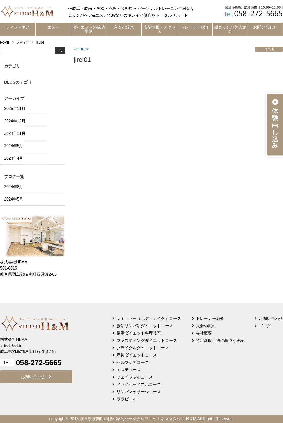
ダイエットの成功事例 (89, 29)
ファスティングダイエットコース (146, 340)
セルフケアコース (132, 362)
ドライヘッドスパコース (138, 384)
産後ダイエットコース (136, 355)
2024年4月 (13, 158)
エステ (53, 27)
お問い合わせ (265, 27)
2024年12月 (15, 121)
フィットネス (18, 27)
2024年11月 (15, 133)
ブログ (265, 326)
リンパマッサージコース (138, 392)
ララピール (126, 399)
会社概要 (204, 333)
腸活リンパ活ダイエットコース (144, 326)
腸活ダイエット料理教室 (138, 333)
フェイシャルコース (134, 377)
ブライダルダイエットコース (142, 348)
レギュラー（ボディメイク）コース (148, 318)
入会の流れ (124, 27)
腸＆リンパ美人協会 (230, 29)
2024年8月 (13, 187)
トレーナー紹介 (195, 27)
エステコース (128, 370)
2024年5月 (13, 146)
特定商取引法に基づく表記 (220, 340)
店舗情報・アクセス (159, 29)
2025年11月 (15, 108)
